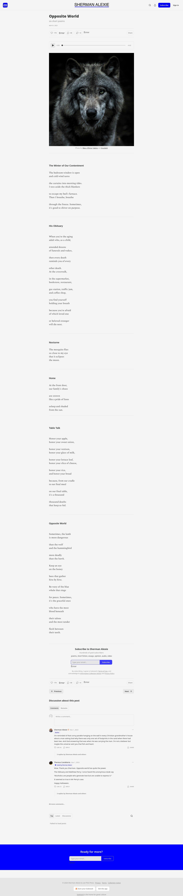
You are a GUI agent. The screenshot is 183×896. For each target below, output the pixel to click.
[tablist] (59, 708)
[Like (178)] (53, 33)
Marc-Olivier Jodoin (90, 148)
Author (57, 732)
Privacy (98, 883)
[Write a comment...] (94, 720)
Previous (56, 691)
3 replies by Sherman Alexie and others (71, 754)
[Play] (53, 45)
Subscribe (164, 5)
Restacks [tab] (64, 708)
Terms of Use (103, 671)
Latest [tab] (57, 816)
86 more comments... (57, 804)
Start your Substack (84, 888)
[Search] (150, 5)
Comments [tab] (54, 708)
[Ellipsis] (133, 730)
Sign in (176, 5)
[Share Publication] (155, 5)
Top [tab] (51, 816)
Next (128, 691)
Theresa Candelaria (62, 762)
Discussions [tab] (66, 816)
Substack (80, 894)
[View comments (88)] (69, 33)
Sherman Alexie (60, 730)
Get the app (102, 889)
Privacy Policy (109, 673)
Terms (104, 883)
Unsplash (104, 148)
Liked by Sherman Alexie (63, 765)
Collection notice (114, 883)
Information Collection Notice (90, 673)
